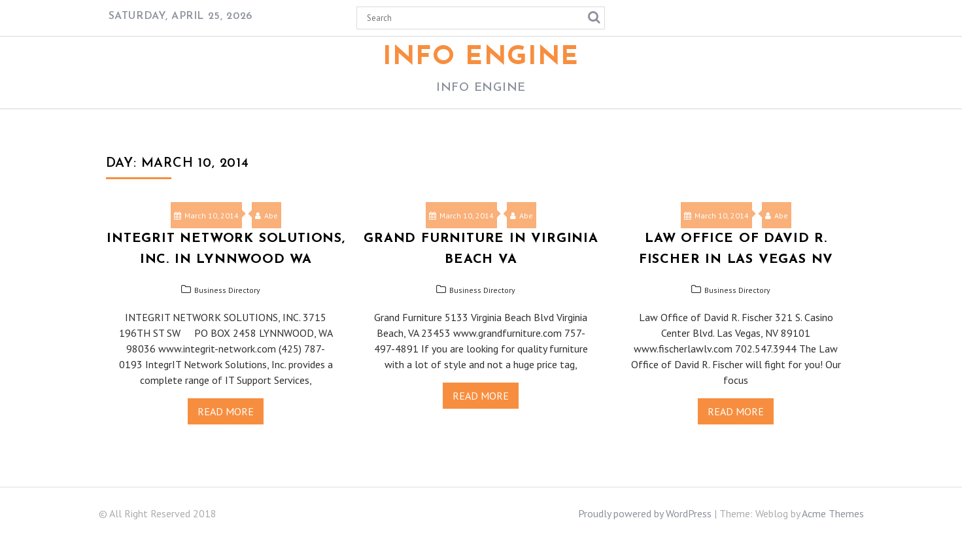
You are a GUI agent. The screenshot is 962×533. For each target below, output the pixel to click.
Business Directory (227, 290)
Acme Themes (833, 513)
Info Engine (481, 57)
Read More (226, 411)
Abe (266, 215)
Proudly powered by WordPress (645, 513)
